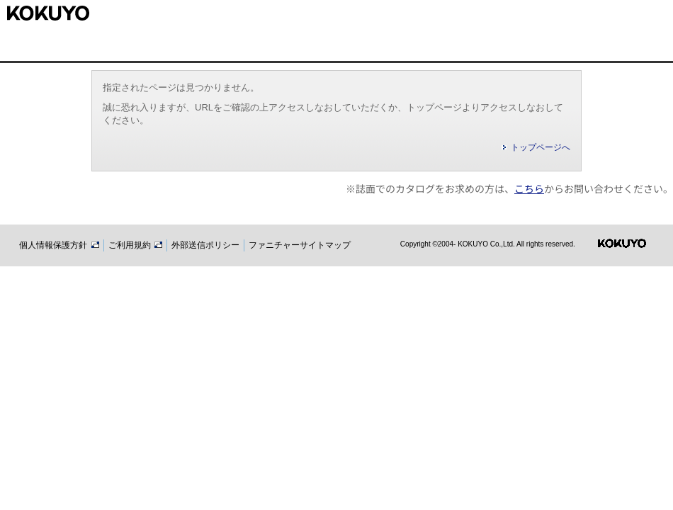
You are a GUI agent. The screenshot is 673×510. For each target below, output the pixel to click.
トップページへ (540, 147)
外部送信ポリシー (205, 245)
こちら (529, 188)
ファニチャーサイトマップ (300, 245)
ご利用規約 (135, 245)
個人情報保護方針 (58, 245)
